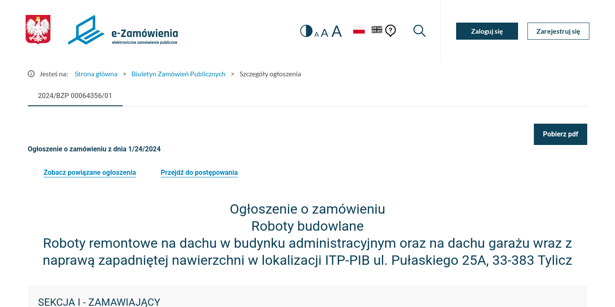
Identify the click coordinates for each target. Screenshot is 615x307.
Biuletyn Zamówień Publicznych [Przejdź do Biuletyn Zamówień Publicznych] (179, 74)
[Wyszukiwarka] (419, 31)
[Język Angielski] (377, 31)
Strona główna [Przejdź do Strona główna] (96, 74)
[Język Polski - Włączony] (358, 31)
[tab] (75, 96)
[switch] (306, 31)
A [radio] (316, 34)
